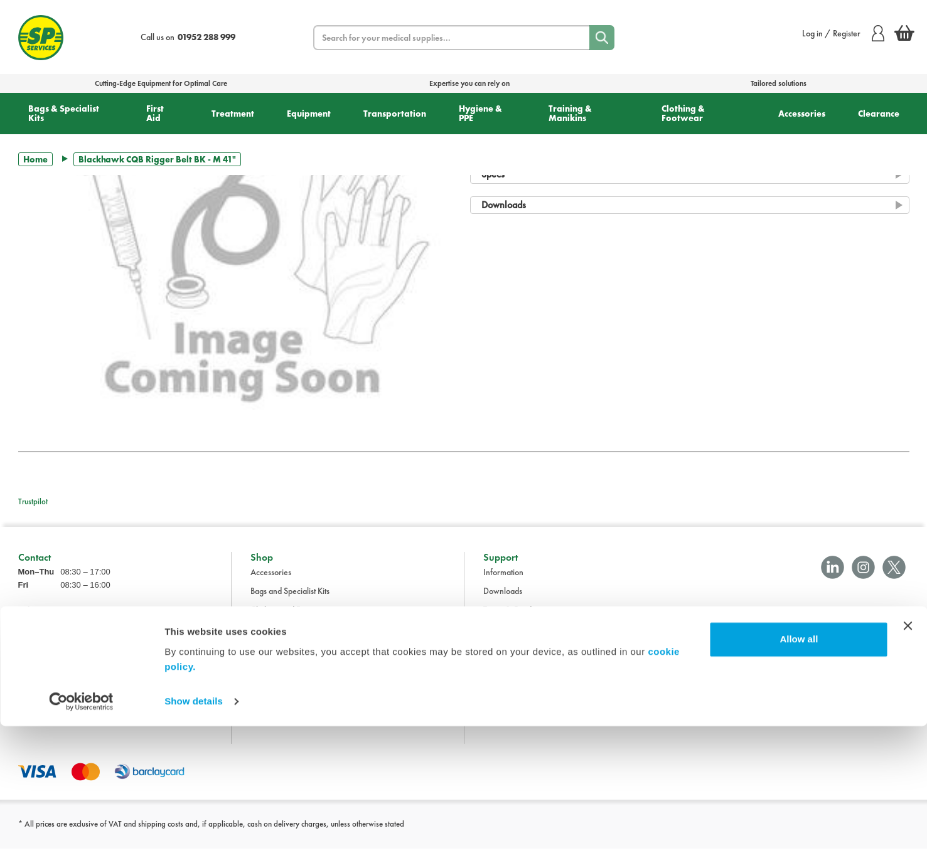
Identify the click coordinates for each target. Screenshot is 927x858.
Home (35, 159)
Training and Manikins (288, 694)
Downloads (502, 600)
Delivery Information (519, 638)
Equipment (309, 113)
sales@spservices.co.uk (58, 659)
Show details (193, 833)
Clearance (878, 113)
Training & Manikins (570, 113)
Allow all (799, 771)
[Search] (601, 37)
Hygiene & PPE (480, 113)
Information (503, 581)
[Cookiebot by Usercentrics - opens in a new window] (81, 833)
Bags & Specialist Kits (63, 113)
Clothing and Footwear (289, 619)
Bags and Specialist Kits (290, 600)
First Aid (155, 113)
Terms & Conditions (516, 619)
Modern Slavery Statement (529, 694)
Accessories (801, 113)
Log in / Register (843, 33)
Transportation (394, 113)
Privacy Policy (507, 656)
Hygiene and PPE (280, 675)
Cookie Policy (506, 675)
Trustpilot (33, 501)
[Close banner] (907, 757)
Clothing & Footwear (683, 113)
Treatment (233, 113)
